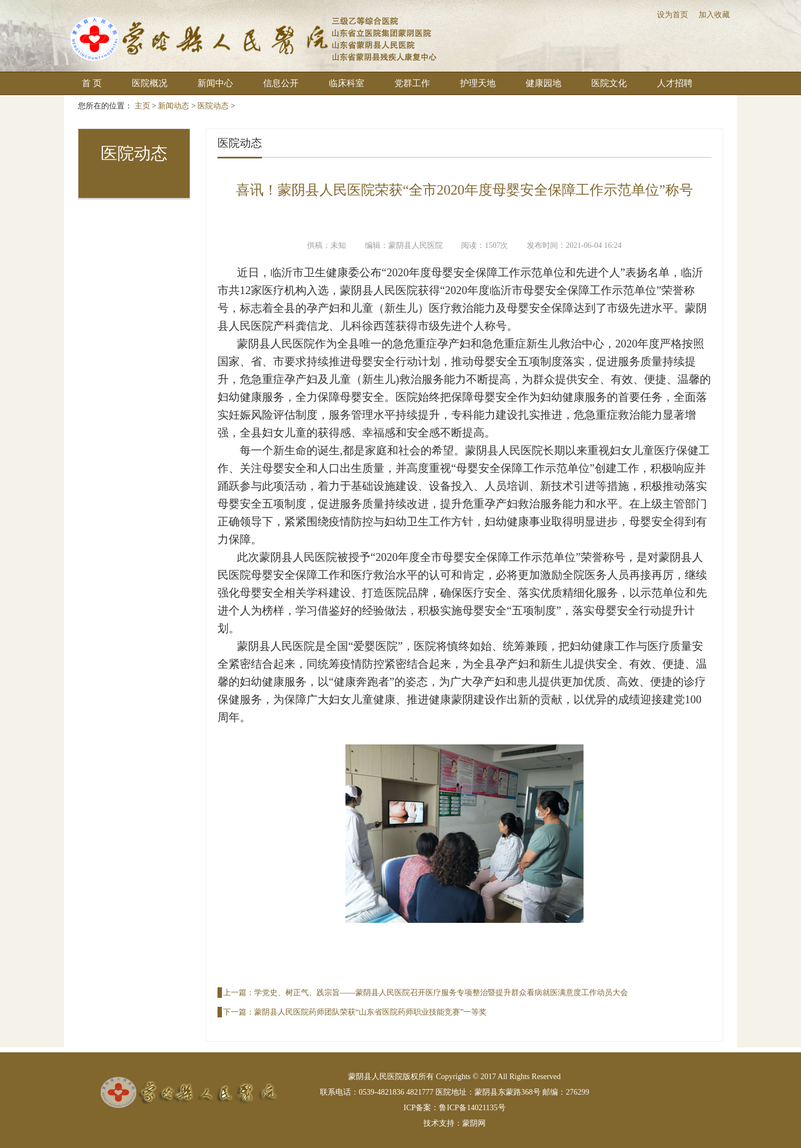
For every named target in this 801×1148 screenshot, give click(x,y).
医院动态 (213, 106)
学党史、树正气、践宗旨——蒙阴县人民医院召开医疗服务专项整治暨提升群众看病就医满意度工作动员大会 (441, 992)
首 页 (92, 83)
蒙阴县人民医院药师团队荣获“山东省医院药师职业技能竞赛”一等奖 (370, 1012)
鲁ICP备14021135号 (472, 1108)
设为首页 (672, 15)
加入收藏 (714, 15)
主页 (142, 106)
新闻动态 (173, 106)
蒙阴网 (474, 1123)
